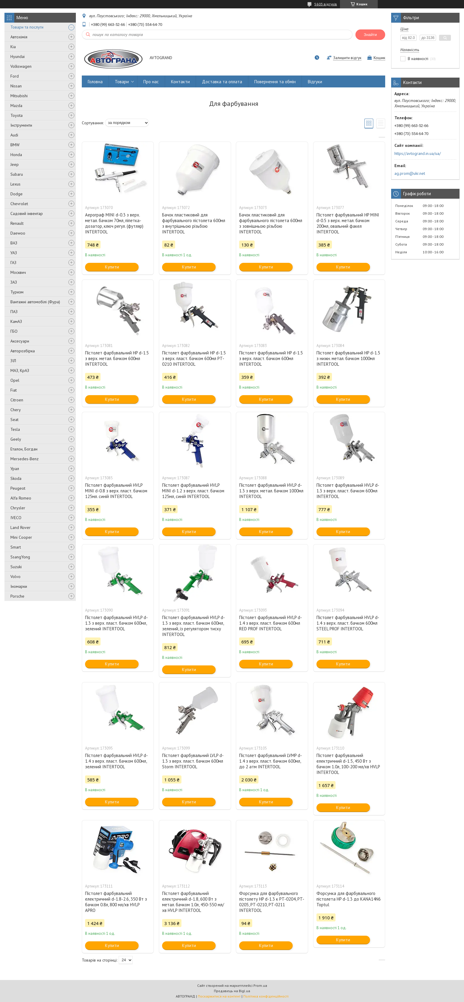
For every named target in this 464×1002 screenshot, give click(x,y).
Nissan (16, 86)
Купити (112, 267)
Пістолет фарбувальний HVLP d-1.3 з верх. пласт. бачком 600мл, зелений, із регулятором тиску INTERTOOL (193, 626)
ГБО (14, 331)
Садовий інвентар (26, 213)
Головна (95, 81)
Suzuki (16, 566)
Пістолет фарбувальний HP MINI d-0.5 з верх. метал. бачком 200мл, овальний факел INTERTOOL (347, 223)
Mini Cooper (21, 537)
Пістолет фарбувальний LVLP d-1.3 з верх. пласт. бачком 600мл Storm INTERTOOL (193, 761)
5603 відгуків (325, 4)
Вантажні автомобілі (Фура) (35, 301)
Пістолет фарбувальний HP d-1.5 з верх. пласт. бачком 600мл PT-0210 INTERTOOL (194, 358)
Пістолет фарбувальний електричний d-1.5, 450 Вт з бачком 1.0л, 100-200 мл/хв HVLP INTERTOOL (348, 764)
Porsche (17, 596)
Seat (14, 419)
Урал (14, 468)
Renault (16, 223)
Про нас (151, 81)
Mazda (16, 105)
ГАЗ (13, 262)
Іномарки (18, 586)
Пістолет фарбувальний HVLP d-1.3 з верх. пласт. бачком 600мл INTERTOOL (347, 490)
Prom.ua (260, 985)
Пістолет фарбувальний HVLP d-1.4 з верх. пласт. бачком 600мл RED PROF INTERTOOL (270, 623)
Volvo (15, 576)
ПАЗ (14, 311)
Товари (122, 81)
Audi (14, 135)
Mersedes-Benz (24, 458)
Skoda (15, 478)
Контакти (180, 81)
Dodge (16, 194)
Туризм (16, 292)
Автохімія (18, 37)
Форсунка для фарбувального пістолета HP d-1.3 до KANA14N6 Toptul (348, 899)
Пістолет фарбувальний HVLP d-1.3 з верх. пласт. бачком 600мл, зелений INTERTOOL (116, 623)
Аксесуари (19, 341)
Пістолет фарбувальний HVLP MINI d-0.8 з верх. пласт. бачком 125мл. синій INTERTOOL (116, 490)
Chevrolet (19, 203)
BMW (15, 144)
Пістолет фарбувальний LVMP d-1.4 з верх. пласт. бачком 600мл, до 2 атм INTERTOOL (270, 761)
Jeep (14, 164)
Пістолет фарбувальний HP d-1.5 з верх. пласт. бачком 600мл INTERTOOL (271, 358)
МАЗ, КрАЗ (19, 370)
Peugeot (17, 488)
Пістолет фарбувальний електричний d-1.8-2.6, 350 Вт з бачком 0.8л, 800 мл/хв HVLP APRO (116, 902)
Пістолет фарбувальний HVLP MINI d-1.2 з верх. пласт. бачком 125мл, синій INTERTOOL (193, 490)
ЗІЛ (13, 360)
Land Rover (20, 527)
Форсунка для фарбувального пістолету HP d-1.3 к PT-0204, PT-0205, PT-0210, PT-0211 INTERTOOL (271, 902)
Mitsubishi (19, 95)
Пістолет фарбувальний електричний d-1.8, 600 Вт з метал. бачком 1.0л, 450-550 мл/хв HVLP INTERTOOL (193, 902)
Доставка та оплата (222, 81)
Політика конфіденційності (266, 996)
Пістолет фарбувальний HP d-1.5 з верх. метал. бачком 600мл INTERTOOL (117, 358)
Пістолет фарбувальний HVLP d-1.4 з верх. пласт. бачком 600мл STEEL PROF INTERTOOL (347, 623)
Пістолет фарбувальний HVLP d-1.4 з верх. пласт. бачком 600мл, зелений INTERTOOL (116, 761)
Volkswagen (21, 66)
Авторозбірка (22, 351)
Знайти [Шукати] (370, 34)
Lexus (15, 184)
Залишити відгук (347, 57)
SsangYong (20, 557)
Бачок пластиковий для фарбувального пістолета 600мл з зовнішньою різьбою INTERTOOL (270, 223)
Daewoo (17, 233)
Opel (14, 380)
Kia (13, 46)
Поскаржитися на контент (219, 996)
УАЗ (13, 252)
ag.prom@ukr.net (409, 173)
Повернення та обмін (275, 81)
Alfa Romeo (20, 498)
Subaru (16, 174)
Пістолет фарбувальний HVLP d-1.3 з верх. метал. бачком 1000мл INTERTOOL (271, 490)
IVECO (15, 517)
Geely (15, 439)
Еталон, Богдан (23, 449)
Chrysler (17, 508)
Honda (16, 154)
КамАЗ (16, 321)
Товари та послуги (26, 27)
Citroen (16, 400)
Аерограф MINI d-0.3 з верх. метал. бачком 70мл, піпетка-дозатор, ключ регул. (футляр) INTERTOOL (114, 223)
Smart (15, 547)
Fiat (13, 390)
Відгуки (315, 81)
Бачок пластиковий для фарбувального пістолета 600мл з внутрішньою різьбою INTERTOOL (193, 223)
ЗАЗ (13, 282)
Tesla (15, 429)
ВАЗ (13, 243)
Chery (15, 409)
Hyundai (17, 56)
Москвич (18, 272)
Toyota (16, 115)
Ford (14, 76)
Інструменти (21, 125)
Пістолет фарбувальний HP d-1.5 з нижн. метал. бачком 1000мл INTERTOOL (348, 358)
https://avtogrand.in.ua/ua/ (417, 153)
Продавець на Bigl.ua (232, 991)
